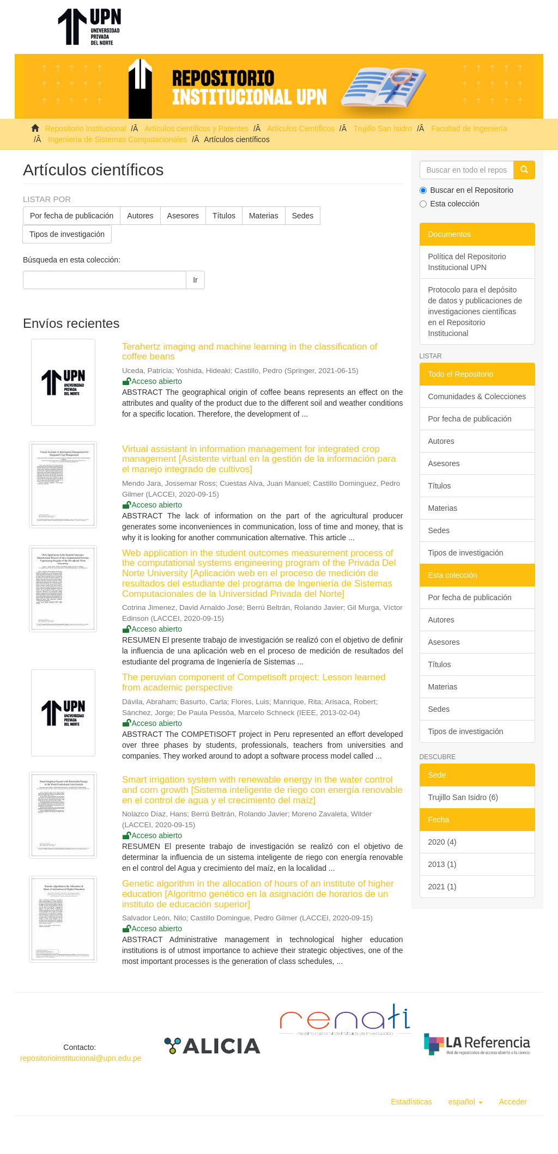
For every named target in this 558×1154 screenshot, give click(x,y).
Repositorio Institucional (85, 128)
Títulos (224, 215)
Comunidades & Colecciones (477, 396)
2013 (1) (442, 864)
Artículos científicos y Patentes (196, 128)
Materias (263, 215)
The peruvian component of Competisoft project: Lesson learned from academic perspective (254, 682)
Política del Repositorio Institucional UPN (467, 262)
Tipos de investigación (67, 234)
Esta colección (450, 203)
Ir (195, 280)
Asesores (183, 215)
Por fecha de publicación (71, 215)
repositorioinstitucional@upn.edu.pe (81, 1058)
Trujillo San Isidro (383, 128)
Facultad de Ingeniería (469, 128)
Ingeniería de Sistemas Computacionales (117, 139)
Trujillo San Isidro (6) (463, 797)
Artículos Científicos (301, 128)
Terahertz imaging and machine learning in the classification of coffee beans (250, 351)
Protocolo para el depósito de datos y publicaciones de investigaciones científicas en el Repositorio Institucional (475, 311)
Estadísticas (411, 1101)
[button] (465, 1101)
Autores (140, 215)
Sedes (303, 215)
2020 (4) (442, 842)
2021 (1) (442, 886)
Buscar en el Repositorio (467, 190)
